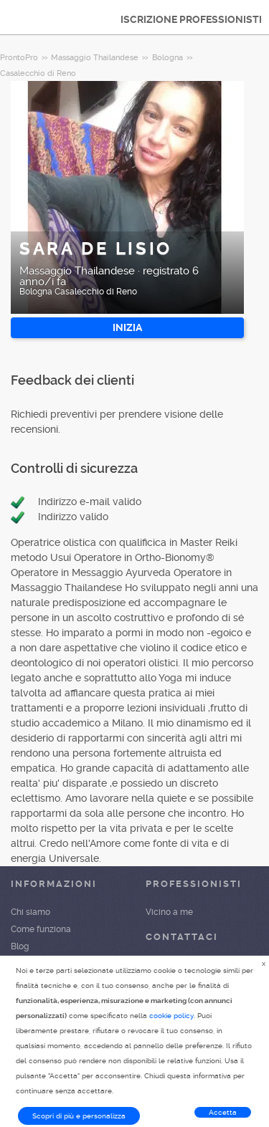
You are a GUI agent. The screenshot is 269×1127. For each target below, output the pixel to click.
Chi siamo (30, 912)
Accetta (223, 1112)
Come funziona (41, 929)
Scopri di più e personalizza (79, 1116)
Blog (20, 946)
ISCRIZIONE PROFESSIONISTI (191, 19)
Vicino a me (169, 912)
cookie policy (171, 1016)
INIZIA (127, 327)
